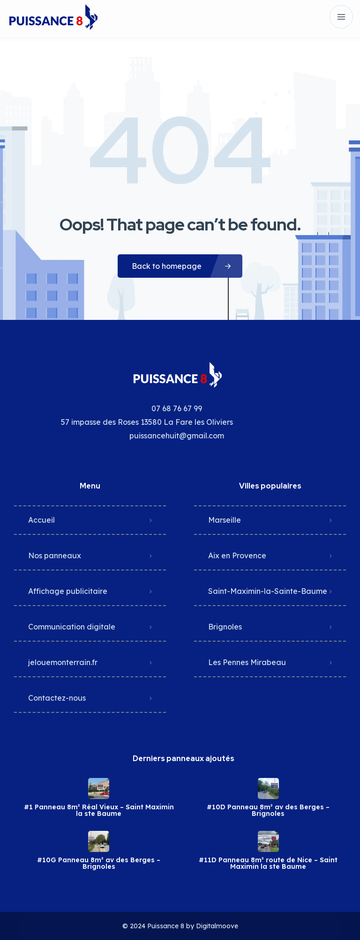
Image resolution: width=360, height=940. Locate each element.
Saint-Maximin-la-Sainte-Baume (267, 591)
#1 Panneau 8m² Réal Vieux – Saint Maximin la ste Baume (99, 810)
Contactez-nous (57, 698)
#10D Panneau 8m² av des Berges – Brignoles (268, 810)
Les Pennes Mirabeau (247, 662)
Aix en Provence (237, 555)
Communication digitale (71, 626)
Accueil (41, 520)
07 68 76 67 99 (176, 408)
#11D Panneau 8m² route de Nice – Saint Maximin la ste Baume (268, 863)
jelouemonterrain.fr (63, 662)
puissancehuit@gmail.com (176, 435)
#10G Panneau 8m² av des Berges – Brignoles (98, 863)
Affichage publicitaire (67, 591)
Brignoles (225, 626)
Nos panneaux (54, 555)
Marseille (224, 520)
